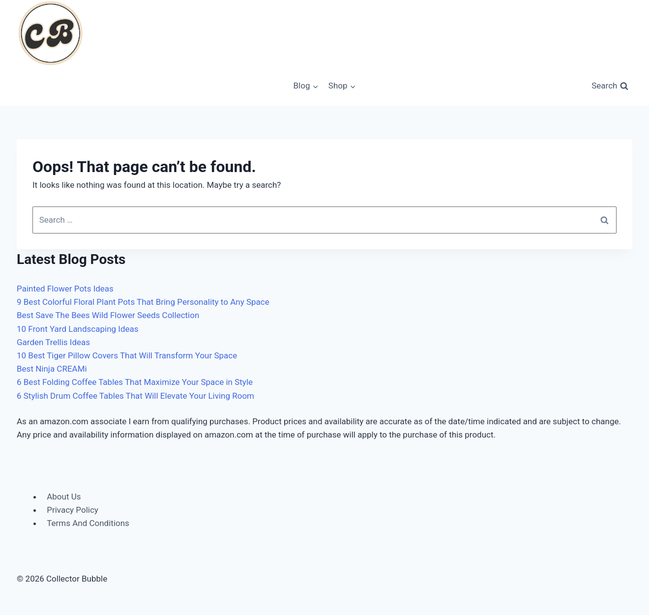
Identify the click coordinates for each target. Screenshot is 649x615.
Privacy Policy (72, 510)
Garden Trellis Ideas (53, 342)
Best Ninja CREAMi (52, 369)
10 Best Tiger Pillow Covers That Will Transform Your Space (127, 355)
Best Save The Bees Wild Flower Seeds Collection (108, 315)
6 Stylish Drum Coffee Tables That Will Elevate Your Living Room (135, 396)
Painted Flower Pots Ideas (65, 288)
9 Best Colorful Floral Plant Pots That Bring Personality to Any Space (143, 302)
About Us (64, 496)
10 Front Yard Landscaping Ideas (78, 329)
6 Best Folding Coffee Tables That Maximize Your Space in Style (135, 382)
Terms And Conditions (88, 523)
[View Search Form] (610, 86)
